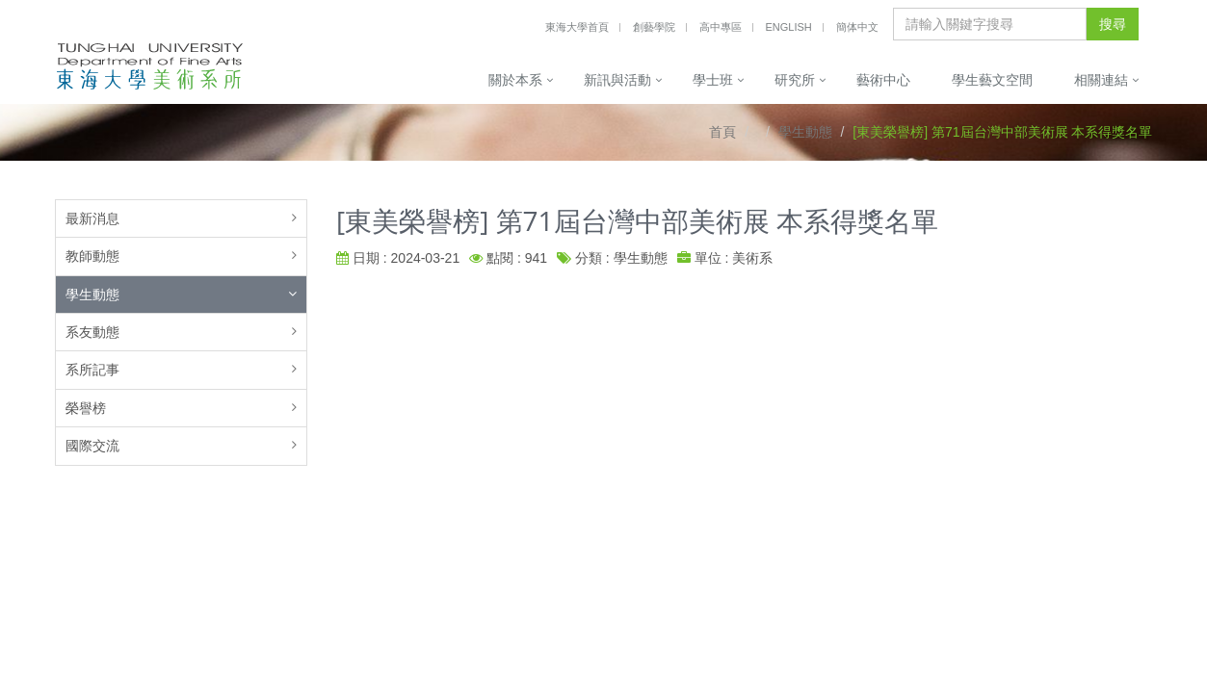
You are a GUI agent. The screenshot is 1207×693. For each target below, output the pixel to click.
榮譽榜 (86, 408)
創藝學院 (654, 27)
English (788, 27)
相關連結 (1101, 80)
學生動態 (805, 132)
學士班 (713, 80)
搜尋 (1112, 24)
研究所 (794, 80)
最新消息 (92, 218)
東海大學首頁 (577, 27)
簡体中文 (857, 27)
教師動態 (92, 256)
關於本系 (515, 80)
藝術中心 (883, 80)
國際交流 (92, 445)
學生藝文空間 (992, 80)
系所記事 (92, 369)
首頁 (722, 132)
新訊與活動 (617, 80)
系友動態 (92, 332)
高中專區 (720, 27)
